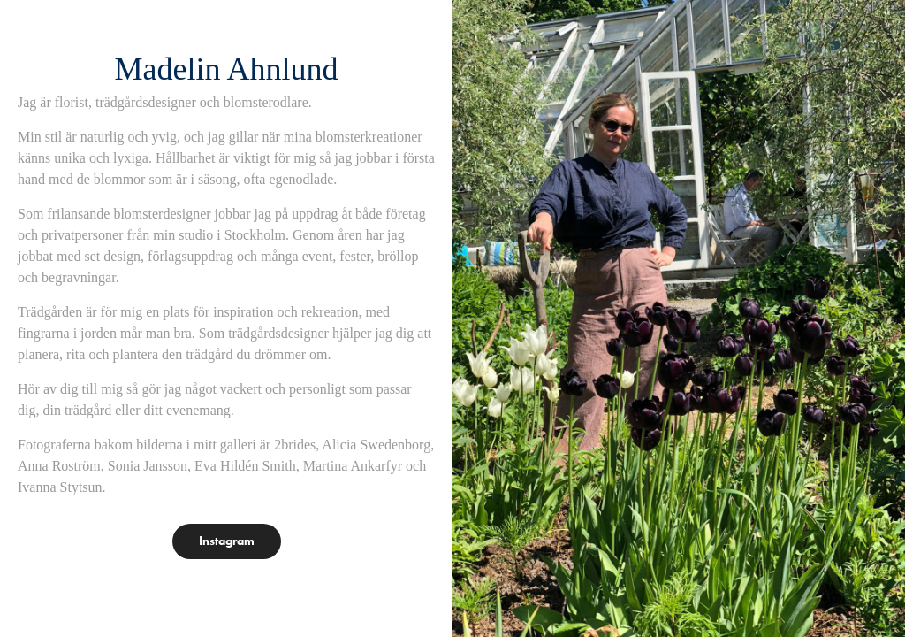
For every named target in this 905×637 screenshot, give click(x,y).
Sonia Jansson (147, 465)
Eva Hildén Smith (245, 465)
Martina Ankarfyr (352, 465)
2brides (295, 444)
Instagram (227, 541)
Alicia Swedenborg (376, 444)
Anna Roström (59, 465)
